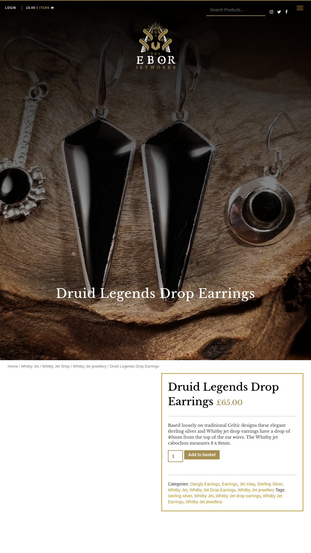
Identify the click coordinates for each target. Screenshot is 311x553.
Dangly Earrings (205, 484)
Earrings (229, 484)
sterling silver (180, 495)
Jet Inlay (247, 484)
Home (13, 366)
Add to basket (202, 454)
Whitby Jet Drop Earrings (212, 490)
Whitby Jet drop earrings (238, 495)
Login (10, 7)
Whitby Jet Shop (56, 366)
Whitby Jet (30, 366)
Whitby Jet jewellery (90, 366)
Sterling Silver (270, 484)
